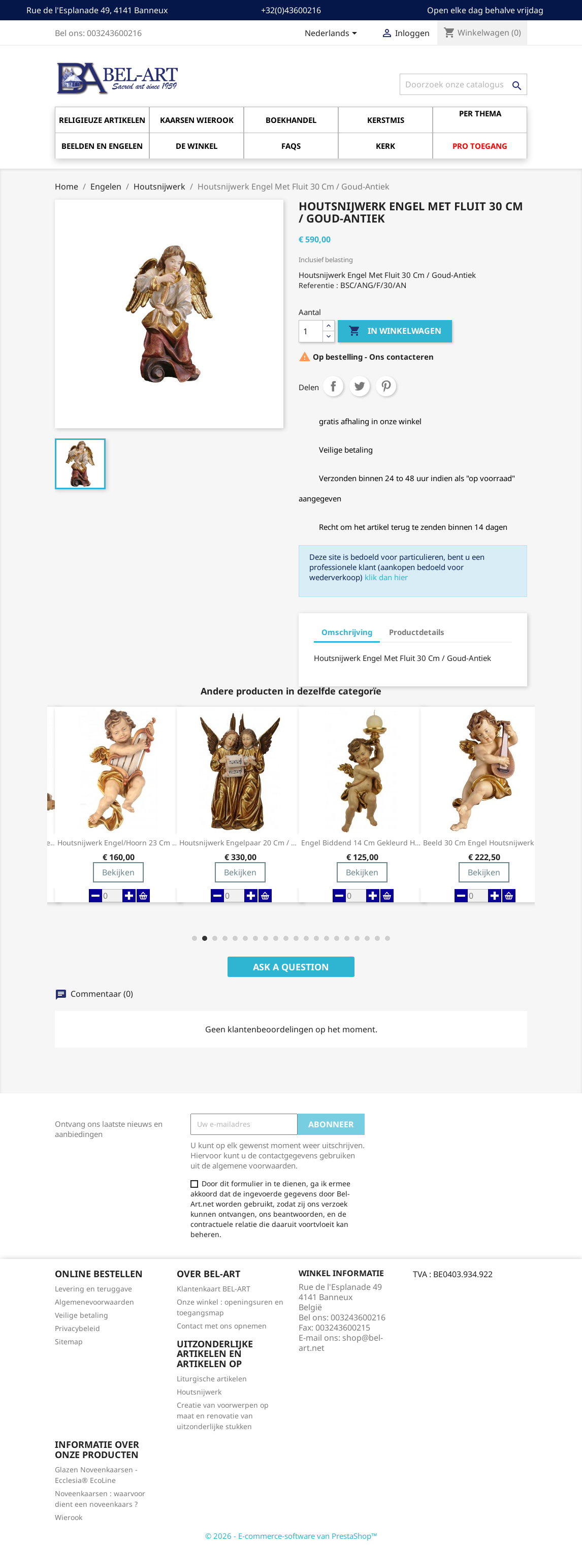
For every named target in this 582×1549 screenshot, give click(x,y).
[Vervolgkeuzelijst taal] (333, 34)
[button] (194, 938)
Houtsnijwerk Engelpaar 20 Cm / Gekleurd (240, 842)
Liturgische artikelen (212, 1378)
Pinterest (386, 386)
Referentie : (318, 285)
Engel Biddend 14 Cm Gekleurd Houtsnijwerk (362, 842)
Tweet (359, 386)
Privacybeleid (77, 1328)
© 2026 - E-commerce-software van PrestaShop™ (291, 1536)
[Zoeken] (463, 84)
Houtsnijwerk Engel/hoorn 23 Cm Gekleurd (118, 842)
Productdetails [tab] (416, 632)
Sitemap (69, 1341)
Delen (333, 386)
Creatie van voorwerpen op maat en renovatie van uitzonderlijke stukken (223, 1415)
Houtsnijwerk (199, 1392)
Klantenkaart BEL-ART (213, 1288)
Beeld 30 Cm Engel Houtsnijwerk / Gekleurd (484, 842)
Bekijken (118, 872)
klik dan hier (386, 577)
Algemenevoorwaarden (94, 1302)
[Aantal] (311, 331)
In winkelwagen (394, 331)
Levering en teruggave (93, 1288)
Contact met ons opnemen (222, 1326)
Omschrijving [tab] (346, 632)
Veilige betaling (81, 1315)
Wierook (68, 1517)
